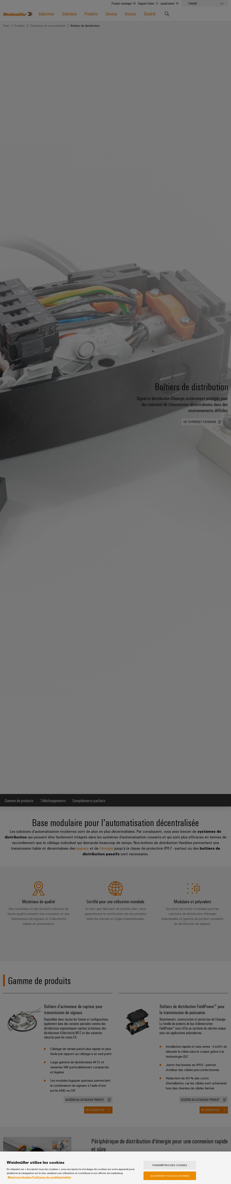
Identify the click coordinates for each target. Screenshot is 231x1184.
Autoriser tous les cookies (169, 1179)
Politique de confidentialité (51, 1181)
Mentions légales (20, 1181)
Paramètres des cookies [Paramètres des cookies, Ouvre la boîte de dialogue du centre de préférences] (169, 1168)
